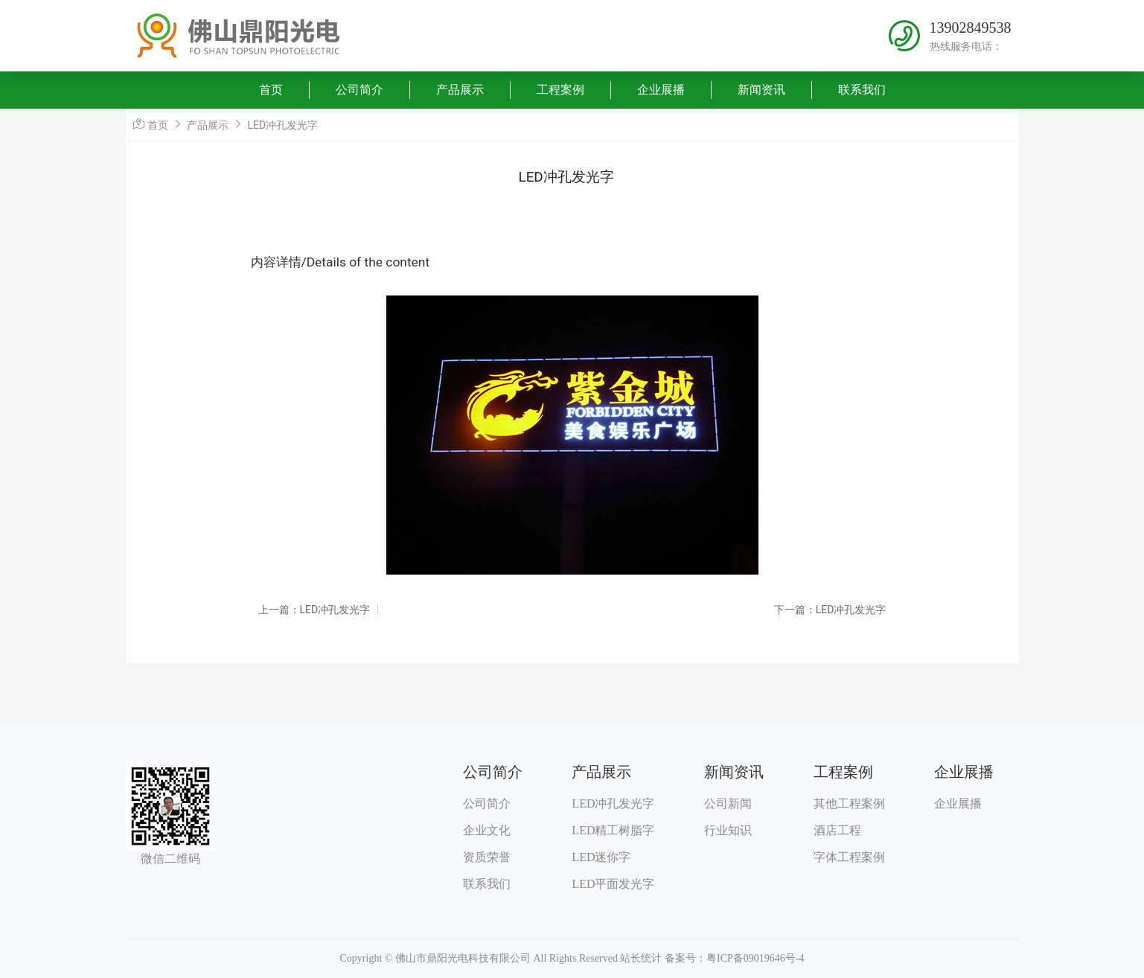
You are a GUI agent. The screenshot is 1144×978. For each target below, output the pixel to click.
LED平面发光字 (613, 884)
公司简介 (359, 90)
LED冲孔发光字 (283, 125)
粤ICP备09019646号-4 (755, 958)
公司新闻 (728, 803)
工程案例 (560, 90)
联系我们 (862, 90)
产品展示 (460, 90)
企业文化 (487, 830)
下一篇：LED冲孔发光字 (830, 609)
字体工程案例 (849, 857)
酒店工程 (837, 830)
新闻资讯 (761, 90)
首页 (271, 90)
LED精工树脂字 (613, 830)
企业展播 (661, 90)
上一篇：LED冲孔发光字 (314, 609)
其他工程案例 (849, 803)
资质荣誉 (487, 857)
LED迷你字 (601, 857)
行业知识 (728, 830)
